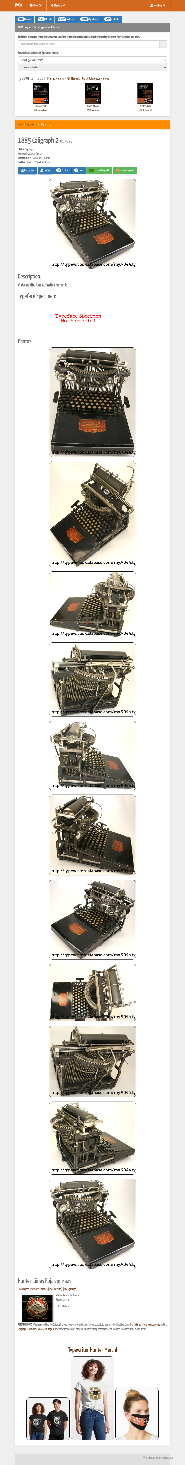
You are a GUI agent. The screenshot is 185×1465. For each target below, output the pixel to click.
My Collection (55, 1289)
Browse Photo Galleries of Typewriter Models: (38, 53)
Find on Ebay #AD (99, 170)
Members (158, 5)
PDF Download (40, 110)
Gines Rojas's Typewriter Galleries (33, 1289)
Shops (106, 78)
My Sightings (70, 1289)
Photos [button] (62, 170)
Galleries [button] (66, 19)
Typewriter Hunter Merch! (92, 1350)
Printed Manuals (56, 78)
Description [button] (27, 170)
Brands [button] (25, 19)
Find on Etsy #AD (125, 170)
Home (20, 124)
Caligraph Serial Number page (147, 1324)
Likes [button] (78, 170)
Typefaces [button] (89, 19)
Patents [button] (111, 19)
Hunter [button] (45, 170)
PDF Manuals (73, 78)
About (36, 5)
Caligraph (29, 124)
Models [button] (45, 19)
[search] (92, 60)
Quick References (91, 78)
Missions (58, 5)
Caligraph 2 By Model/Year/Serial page (35, 1329)
